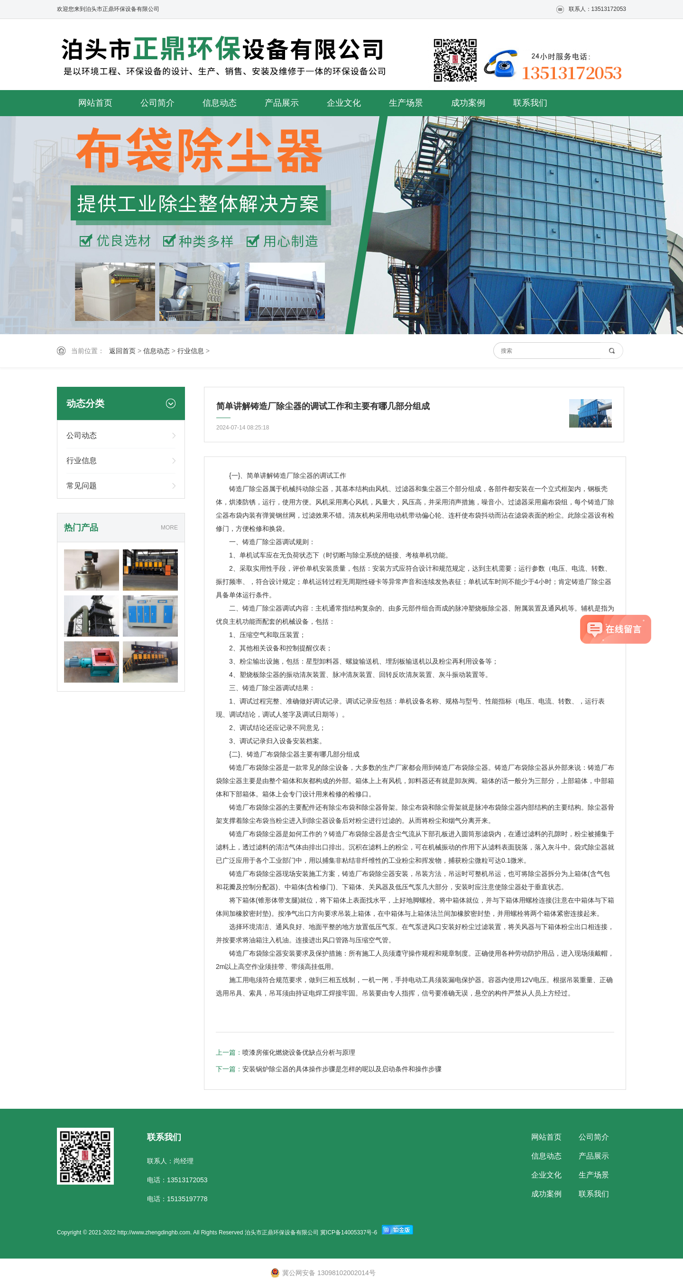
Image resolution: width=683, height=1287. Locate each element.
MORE (169, 527)
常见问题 (81, 486)
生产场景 (406, 103)
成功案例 (468, 103)
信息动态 (220, 103)
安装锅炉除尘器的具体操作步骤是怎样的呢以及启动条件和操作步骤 (342, 1069)
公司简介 (157, 103)
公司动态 (81, 435)
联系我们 (530, 103)
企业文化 (344, 103)
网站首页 (95, 103)
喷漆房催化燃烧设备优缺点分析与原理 (298, 1052)
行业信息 (190, 351)
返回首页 (122, 351)
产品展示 (282, 103)
